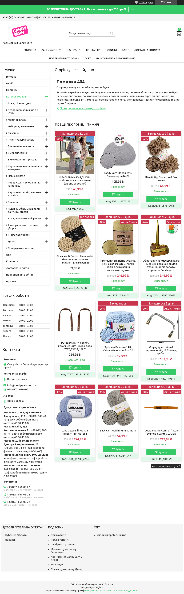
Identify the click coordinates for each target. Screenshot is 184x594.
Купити (76, 202)
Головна (30, 49)
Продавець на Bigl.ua (92, 587)
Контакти (93, 49)
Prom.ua (109, 584)
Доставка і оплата (147, 49)
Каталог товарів (16, 96)
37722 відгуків (146, 2)
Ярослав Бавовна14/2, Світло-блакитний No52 (118, 349)
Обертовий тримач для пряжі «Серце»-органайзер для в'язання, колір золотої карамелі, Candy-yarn (161, 265)
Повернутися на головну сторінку (83, 108)
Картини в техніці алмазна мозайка (24, 194)
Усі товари (49, 49)
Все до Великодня (19, 103)
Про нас (71, 49)
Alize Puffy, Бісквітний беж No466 (161, 179)
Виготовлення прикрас (22, 159)
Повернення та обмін (64, 58)
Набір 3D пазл (16, 175)
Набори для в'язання (21, 126)
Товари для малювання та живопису (24, 184)
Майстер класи (17, 119)
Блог (125, 49)
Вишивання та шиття (21, 146)
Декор (12, 241)
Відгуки (11, 281)
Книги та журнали (19, 234)
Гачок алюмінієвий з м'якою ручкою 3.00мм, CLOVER (161, 432)
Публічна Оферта (16, 534)
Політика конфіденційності (126, 590)
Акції (9, 83)
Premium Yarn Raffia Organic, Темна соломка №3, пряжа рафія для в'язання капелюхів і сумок (118, 265)
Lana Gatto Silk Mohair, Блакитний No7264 (75, 432)
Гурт (88, 58)
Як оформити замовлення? (115, 58)
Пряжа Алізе (58, 534)
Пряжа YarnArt (60, 539)
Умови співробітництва (111, 534)
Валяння (13, 202)
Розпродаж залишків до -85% (23, 111)
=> (132, 9)
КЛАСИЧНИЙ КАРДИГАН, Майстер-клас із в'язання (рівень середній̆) (75, 180)
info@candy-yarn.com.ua (22, 385)
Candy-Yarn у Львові (63, 544)
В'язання (13, 132)
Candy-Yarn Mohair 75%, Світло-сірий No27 (118, 174)
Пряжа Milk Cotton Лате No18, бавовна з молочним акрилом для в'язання (75, 259)
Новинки (11, 89)
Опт (8, 254)
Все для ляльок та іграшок (24, 218)
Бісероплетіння (17, 152)
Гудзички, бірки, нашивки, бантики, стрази (24, 210)
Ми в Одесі (57, 564)
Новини (111, 49)
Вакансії (10, 539)
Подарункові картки (21, 248)
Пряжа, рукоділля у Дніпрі (67, 569)
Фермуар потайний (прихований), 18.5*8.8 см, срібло (161, 350)
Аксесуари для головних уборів (23, 227)
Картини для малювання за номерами (25, 168)
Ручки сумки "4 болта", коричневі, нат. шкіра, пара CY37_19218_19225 (75, 346)
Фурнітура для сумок (21, 139)
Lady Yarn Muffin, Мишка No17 (118, 430)
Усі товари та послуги (165, 466)
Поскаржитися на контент (97, 590)
